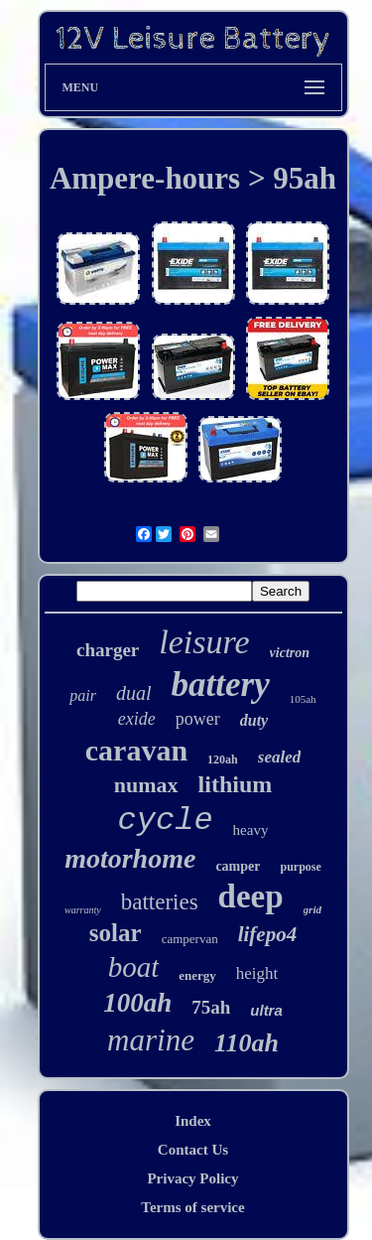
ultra (266, 1010)
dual (134, 693)
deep (251, 896)
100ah (137, 1003)
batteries (159, 902)
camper (237, 866)
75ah (210, 1007)
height (257, 973)
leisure (204, 641)
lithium (235, 784)
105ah (303, 699)
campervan (190, 938)
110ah (246, 1043)
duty (254, 720)
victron (290, 652)
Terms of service (192, 1207)
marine (150, 1040)
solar (115, 932)
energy (197, 975)
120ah (222, 759)
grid (312, 909)
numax (146, 784)
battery (221, 684)
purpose (300, 867)
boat (134, 967)
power (198, 719)
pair (82, 695)
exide (137, 719)
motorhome (129, 858)
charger (107, 649)
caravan (136, 750)
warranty (82, 909)
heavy (251, 830)
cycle (165, 820)
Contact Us (193, 1150)
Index (193, 1121)
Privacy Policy (192, 1178)
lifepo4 (267, 934)
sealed (279, 757)
